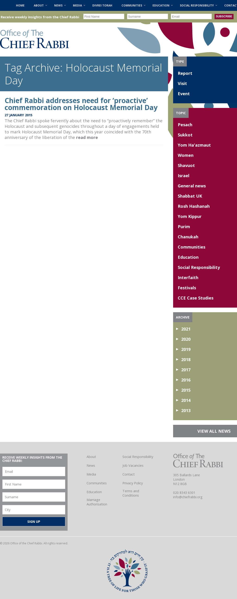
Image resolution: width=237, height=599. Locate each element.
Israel (183, 175)
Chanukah (188, 237)
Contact (128, 474)
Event (184, 93)
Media (91, 474)
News (91, 465)
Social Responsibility (199, 267)
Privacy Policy (132, 483)
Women (185, 155)
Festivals (187, 287)
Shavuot (186, 165)
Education (188, 257)
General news (192, 186)
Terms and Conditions (130, 493)
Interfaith (188, 277)
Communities (191, 247)
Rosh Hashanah (194, 206)
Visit (182, 83)
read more (87, 137)
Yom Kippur (190, 216)
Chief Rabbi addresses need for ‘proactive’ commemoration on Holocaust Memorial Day (81, 104)
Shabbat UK (190, 196)
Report (185, 73)
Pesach (185, 124)
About (91, 456)
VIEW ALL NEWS (214, 431)
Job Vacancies (132, 465)
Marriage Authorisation (97, 502)
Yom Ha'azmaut (194, 145)
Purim (184, 226)
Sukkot (185, 135)
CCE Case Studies (195, 298)
